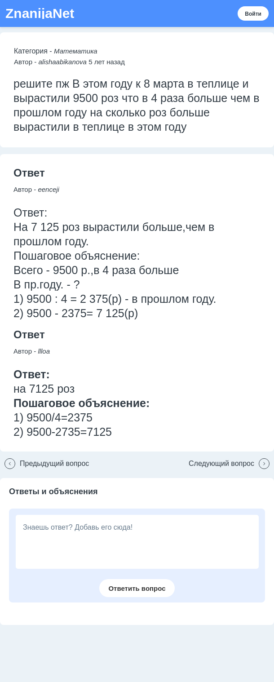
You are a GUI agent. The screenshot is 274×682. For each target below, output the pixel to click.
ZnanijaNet (39, 13)
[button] (44, 463)
